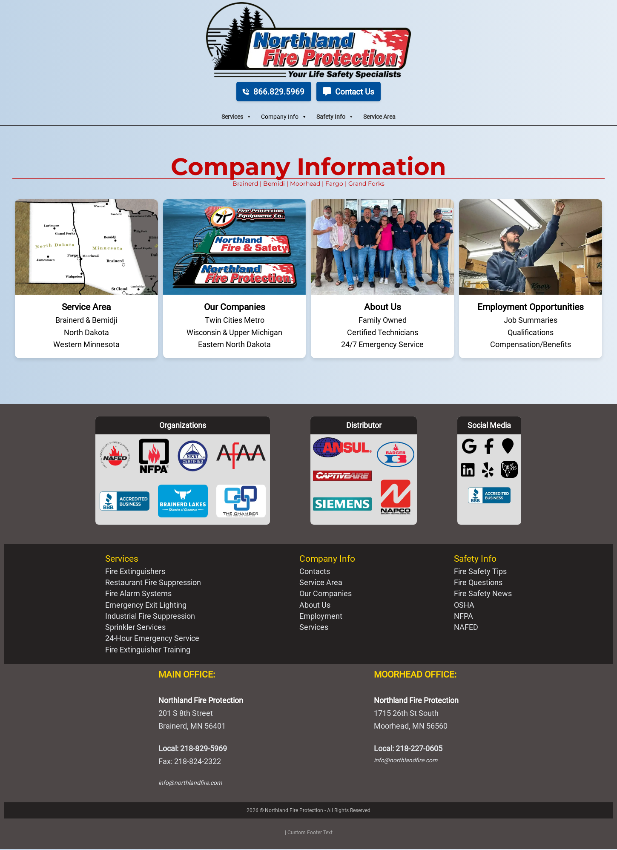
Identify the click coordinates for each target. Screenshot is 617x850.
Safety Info (335, 117)
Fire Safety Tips (480, 572)
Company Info (284, 117)
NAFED (466, 628)
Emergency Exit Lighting (146, 605)
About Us (314, 605)
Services (236, 117)
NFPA (463, 616)
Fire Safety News (483, 594)
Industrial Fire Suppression (150, 616)
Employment (320, 616)
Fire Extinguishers (135, 572)
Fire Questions (478, 583)
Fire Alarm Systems (138, 594)
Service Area (379, 117)
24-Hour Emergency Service (152, 639)
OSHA (464, 605)
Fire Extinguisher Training (147, 650)
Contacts (314, 572)
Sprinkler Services (135, 628)
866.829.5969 (271, 91)
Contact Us (350, 91)
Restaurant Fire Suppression (153, 583)
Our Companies (325, 594)
